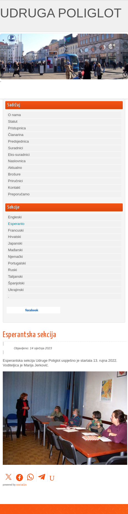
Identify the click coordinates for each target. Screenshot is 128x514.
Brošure (14, 174)
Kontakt (14, 187)
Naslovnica (17, 161)
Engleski (15, 217)
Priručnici (15, 181)
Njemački (15, 257)
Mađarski (15, 250)
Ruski (12, 270)
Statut (12, 121)
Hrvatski (14, 237)
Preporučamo (19, 194)
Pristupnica (17, 128)
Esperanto (16, 224)
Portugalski (17, 263)
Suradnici (15, 148)
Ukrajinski (15, 290)
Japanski (15, 243)
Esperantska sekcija (29, 335)
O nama (14, 115)
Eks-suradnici (19, 155)
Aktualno (15, 168)
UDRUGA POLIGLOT (61, 13)
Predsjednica (18, 141)
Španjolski (16, 283)
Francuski (15, 230)
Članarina (15, 135)
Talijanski (15, 276)
